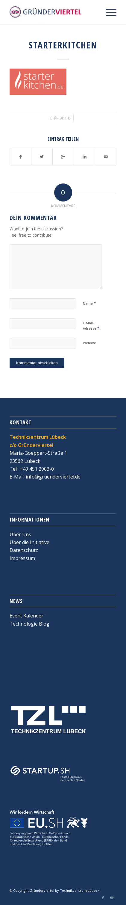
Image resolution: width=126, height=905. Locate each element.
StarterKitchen (63, 45)
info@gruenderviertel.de (53, 476)
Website (89, 342)
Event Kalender (26, 615)
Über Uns (20, 534)
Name (89, 303)
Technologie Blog (29, 623)
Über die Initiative (29, 542)
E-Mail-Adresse (91, 326)
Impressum (22, 558)
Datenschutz (24, 550)
